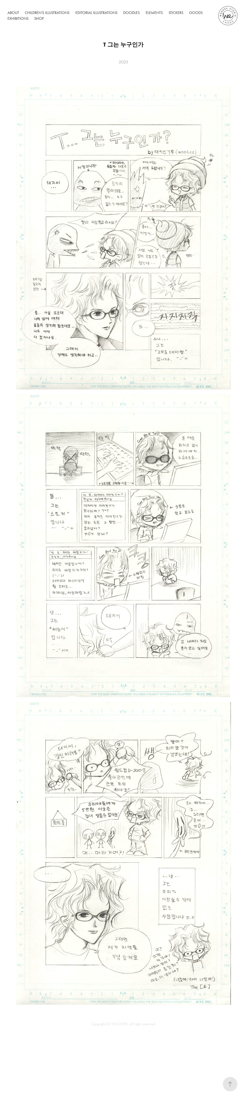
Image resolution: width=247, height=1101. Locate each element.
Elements (154, 12)
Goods (196, 12)
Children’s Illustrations (47, 12)
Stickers (176, 12)
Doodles (131, 12)
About (13, 12)
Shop (39, 18)
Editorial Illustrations (96, 12)
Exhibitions (17, 18)
